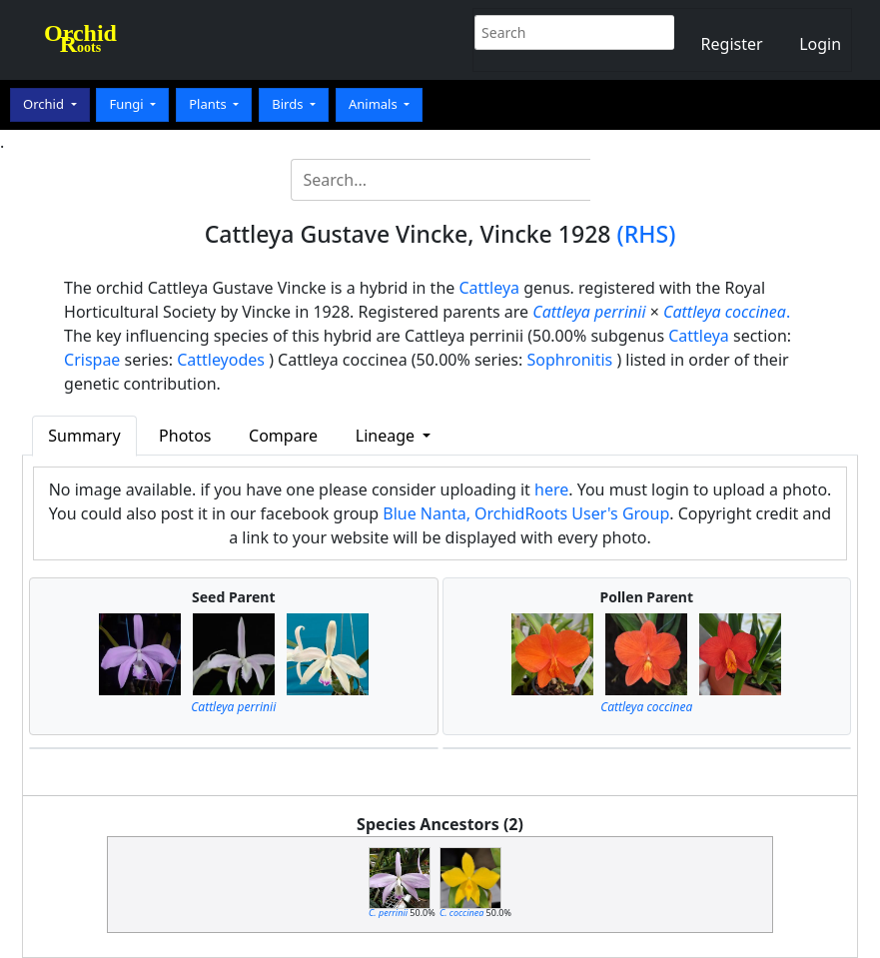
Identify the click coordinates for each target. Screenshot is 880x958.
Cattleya (488, 288)
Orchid (45, 104)
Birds (289, 104)
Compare (283, 436)
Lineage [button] (387, 436)
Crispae (92, 360)
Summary (84, 436)
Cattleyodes (221, 360)
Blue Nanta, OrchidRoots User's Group (526, 513)
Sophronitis (569, 360)
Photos (185, 436)
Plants (209, 104)
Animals (375, 104)
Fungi (128, 104)
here (551, 489)
